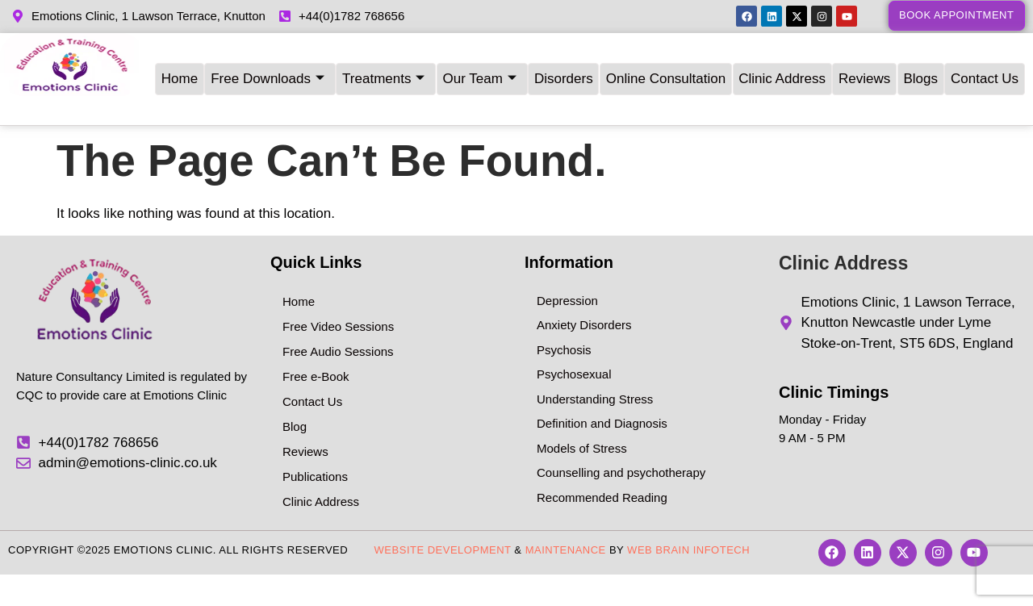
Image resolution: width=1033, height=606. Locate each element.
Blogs (922, 67)
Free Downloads (267, 67)
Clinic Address (782, 67)
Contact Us (986, 67)
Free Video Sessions (338, 303)
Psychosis (564, 326)
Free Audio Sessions (338, 328)
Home (178, 67)
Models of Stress (582, 425)
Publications (315, 453)
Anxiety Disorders (584, 301)
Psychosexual (574, 350)
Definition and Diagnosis (602, 400)
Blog (294, 403)
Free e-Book (315, 353)
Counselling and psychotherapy (621, 449)
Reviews (865, 67)
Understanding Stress (595, 375)
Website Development (443, 526)
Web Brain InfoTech (688, 526)
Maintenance (565, 526)
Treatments (382, 67)
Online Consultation (666, 67)
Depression (567, 277)
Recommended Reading (602, 474)
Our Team (479, 67)
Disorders (563, 67)
